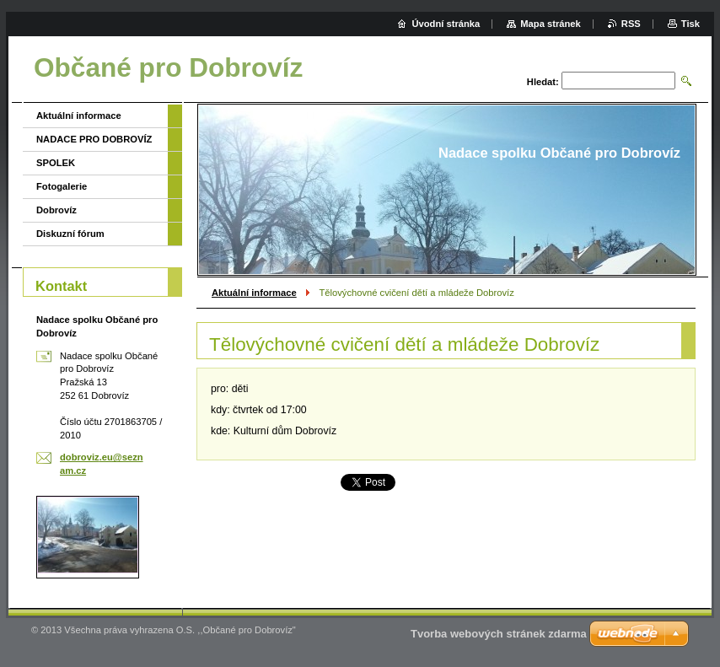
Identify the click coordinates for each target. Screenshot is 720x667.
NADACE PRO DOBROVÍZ (94, 139)
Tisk (690, 24)
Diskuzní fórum (70, 234)
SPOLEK (55, 163)
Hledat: (543, 82)
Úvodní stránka (445, 24)
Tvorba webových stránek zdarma (499, 633)
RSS (631, 24)
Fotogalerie (61, 186)
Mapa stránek (550, 24)
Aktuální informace (254, 293)
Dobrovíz (56, 210)
